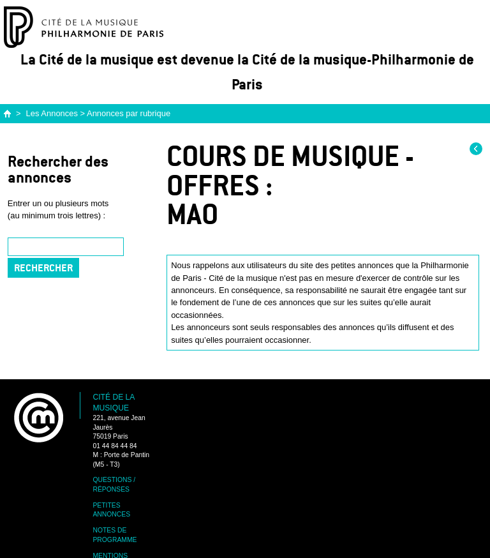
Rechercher (43, 268)
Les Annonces (52, 113)
